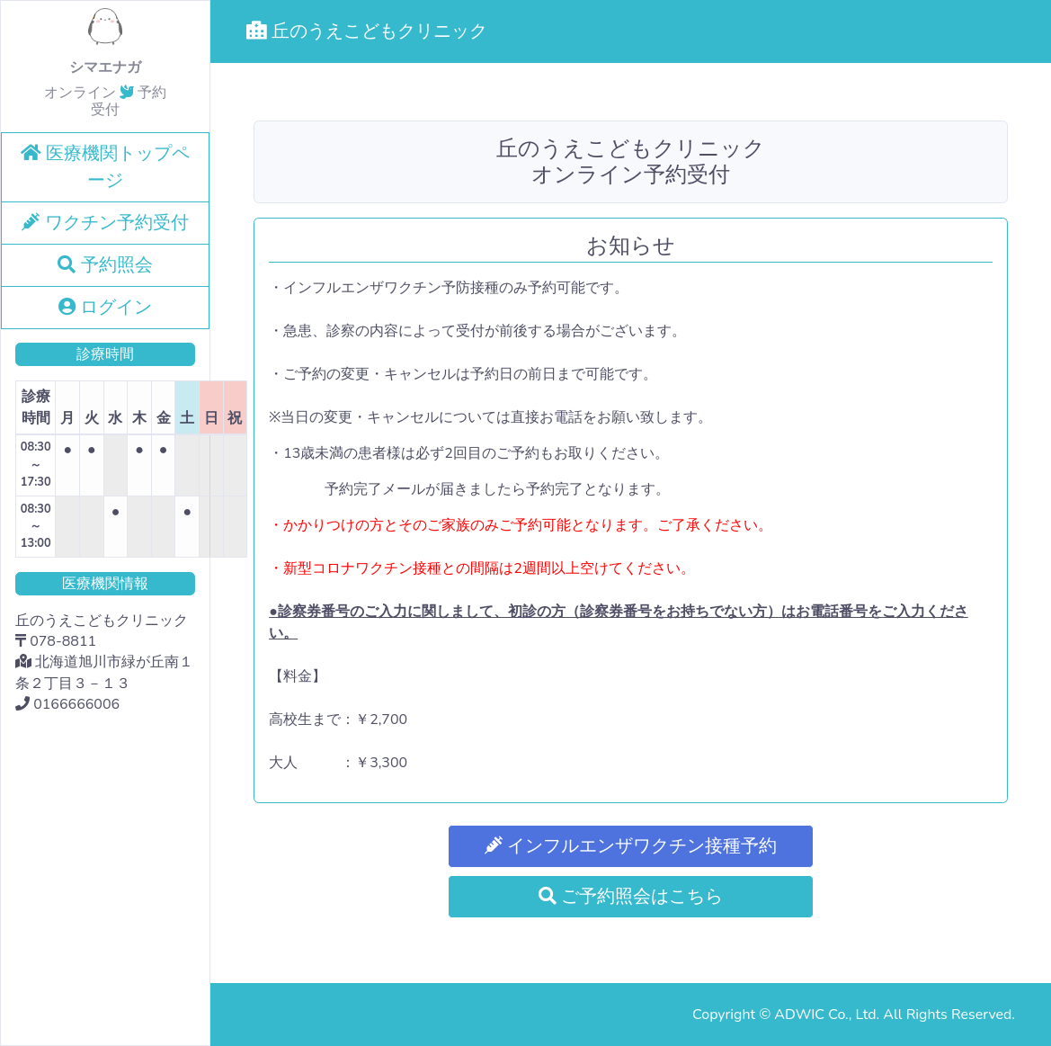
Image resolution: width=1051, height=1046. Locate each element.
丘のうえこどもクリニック (366, 31)
